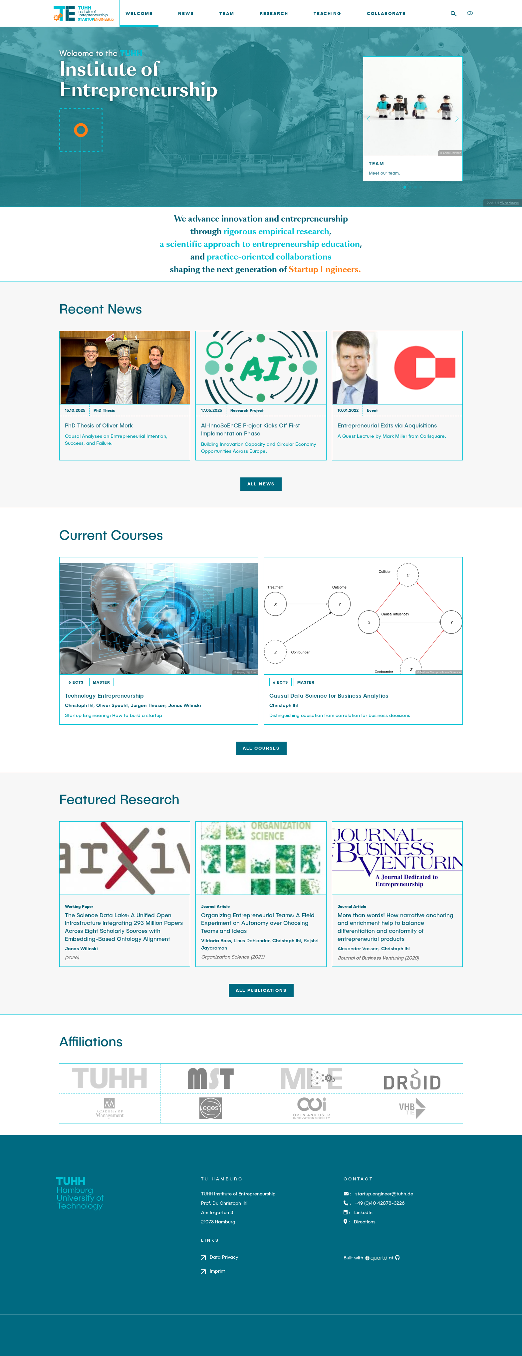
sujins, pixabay (246, 672)
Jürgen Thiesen (147, 705)
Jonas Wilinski (184, 705)
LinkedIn (363, 1212)
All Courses (261, 748)
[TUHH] (131, 53)
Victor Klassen (509, 202)
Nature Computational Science (440, 672)
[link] (222, 13)
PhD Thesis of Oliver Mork (99, 425)
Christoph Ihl (79, 705)
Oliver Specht (112, 705)
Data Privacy (224, 1257)
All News (261, 483)
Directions (365, 1221)
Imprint (217, 1271)
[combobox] (456, 13)
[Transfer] (420, 187)
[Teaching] (415, 187)
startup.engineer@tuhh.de (384, 1193)
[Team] (404, 187)
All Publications (261, 990)
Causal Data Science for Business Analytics (329, 695)
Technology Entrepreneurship (104, 695)
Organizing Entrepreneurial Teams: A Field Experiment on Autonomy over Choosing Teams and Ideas (258, 923)
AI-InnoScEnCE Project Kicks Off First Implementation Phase (250, 429)
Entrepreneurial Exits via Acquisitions (387, 425)
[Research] (410, 187)
